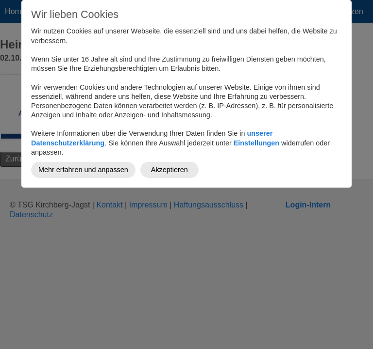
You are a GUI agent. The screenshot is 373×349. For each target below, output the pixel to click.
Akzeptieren (169, 170)
